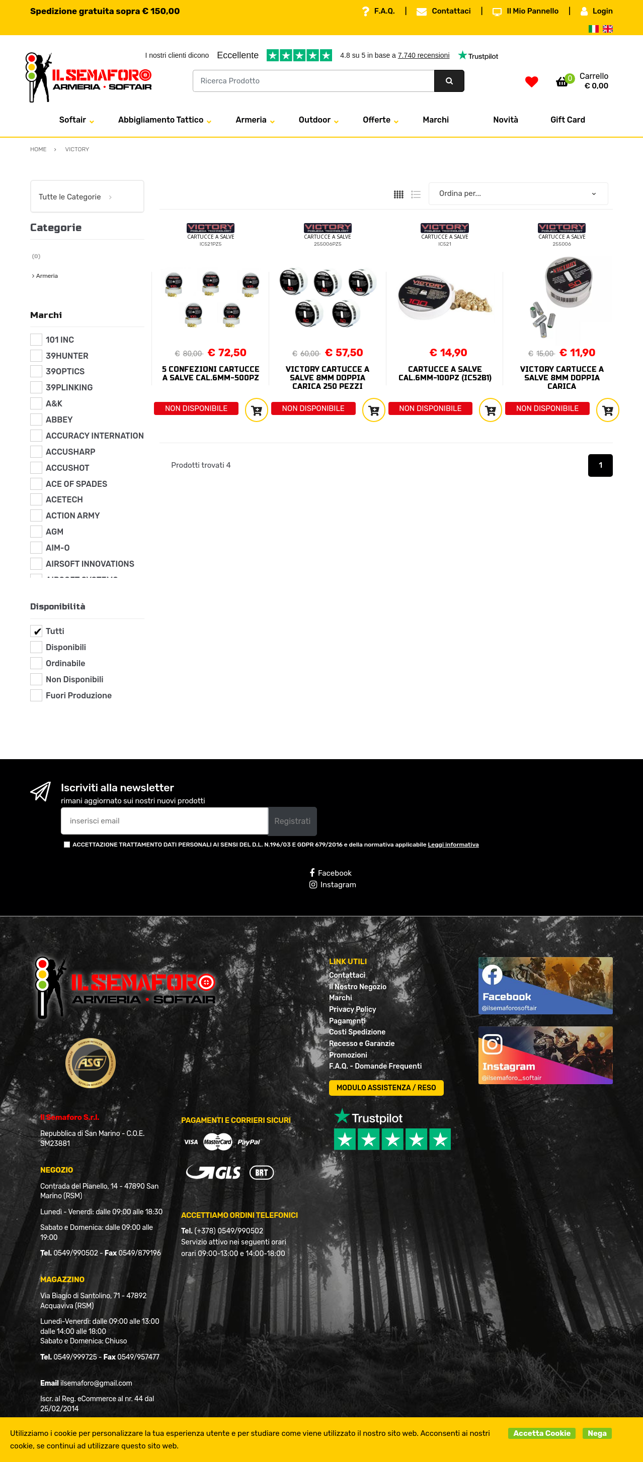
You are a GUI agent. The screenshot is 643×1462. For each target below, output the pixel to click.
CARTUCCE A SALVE (210, 236)
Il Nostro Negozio (357, 987)
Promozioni (348, 1055)
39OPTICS (65, 371)
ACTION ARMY (73, 515)
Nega (597, 1433)
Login (597, 12)
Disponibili (66, 647)
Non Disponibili (74, 679)
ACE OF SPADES (76, 484)
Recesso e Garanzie (362, 1043)
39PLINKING (69, 387)
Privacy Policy (352, 1009)
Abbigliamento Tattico (160, 120)
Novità (505, 120)
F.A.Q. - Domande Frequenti (375, 1066)
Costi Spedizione (357, 1032)
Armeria (250, 120)
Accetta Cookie (542, 1433)
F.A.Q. (378, 12)
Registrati (292, 821)
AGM (54, 532)
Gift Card (567, 120)
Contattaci (443, 12)
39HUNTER (67, 356)
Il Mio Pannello (525, 12)
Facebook (330, 873)
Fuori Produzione (79, 695)
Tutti (55, 631)
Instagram (332, 884)
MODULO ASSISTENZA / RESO (386, 1088)
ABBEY (59, 420)
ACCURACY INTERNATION (95, 436)
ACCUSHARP (71, 452)
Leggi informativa (453, 844)
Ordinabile (65, 663)
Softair (72, 120)
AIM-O (58, 548)
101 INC (60, 340)
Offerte (376, 120)
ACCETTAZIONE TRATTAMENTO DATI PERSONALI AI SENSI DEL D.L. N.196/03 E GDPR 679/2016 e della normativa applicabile (275, 844)
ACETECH (64, 499)
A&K (54, 403)
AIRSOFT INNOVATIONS (90, 564)
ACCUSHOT (68, 468)
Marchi (436, 120)
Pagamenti (347, 1021)
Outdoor (315, 120)
